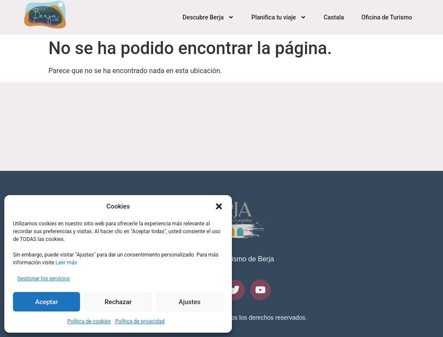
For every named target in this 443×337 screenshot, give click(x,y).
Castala (334, 17)
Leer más (66, 263)
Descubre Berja (208, 17)
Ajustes (190, 302)
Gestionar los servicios (43, 279)
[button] (219, 206)
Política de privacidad (139, 321)
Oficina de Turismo (386, 17)
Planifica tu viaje (278, 17)
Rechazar (118, 302)
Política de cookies (89, 321)
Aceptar (46, 302)
